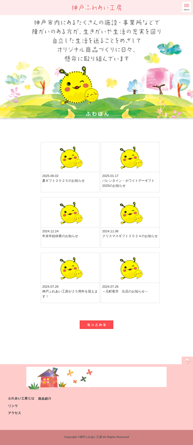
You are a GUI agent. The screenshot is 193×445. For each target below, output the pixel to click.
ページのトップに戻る (187, 361)
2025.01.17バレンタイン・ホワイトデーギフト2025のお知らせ (128, 181)
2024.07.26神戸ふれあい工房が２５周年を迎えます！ (70, 291)
